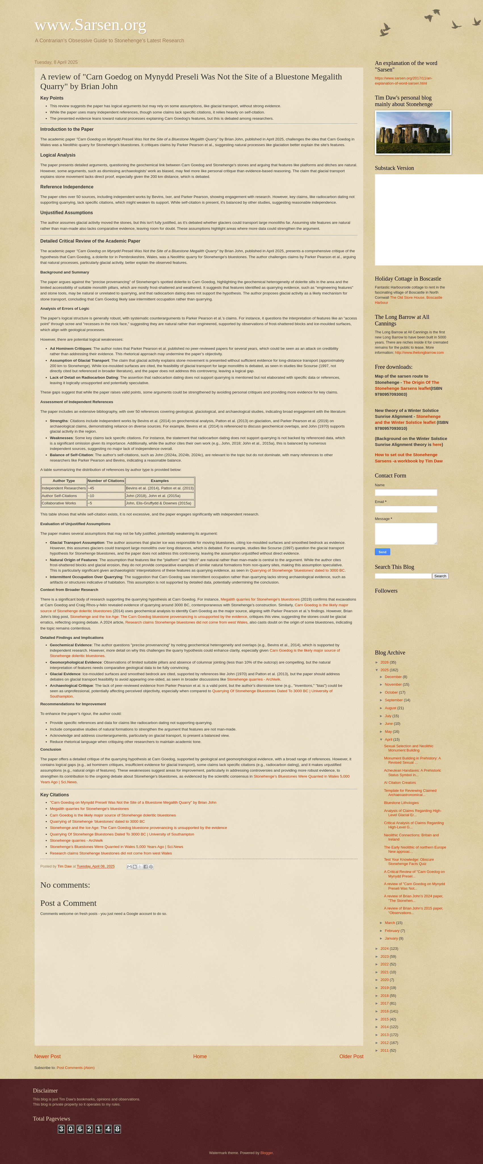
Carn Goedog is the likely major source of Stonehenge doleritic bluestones (113, 815)
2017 (385, 1003)
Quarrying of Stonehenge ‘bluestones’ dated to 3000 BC (297, 570)
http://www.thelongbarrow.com (419, 352)
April (389, 739)
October (392, 692)
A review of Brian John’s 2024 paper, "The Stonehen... (413, 898)
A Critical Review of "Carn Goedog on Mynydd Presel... (414, 874)
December (394, 677)
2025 (385, 670)
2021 (385, 972)
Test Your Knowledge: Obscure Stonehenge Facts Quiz (409, 861)
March (390, 923)
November (394, 684)
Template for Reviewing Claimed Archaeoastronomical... (410, 792)
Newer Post (47, 1056)
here (437, 444)
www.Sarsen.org (90, 24)
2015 (385, 1019)
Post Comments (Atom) (76, 1068)
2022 (385, 964)
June (389, 723)
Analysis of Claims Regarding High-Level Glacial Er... (413, 813)
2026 (385, 662)
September (394, 700)
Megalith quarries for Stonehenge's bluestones (260, 599)
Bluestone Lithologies (401, 803)
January (392, 938)
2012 (385, 1043)
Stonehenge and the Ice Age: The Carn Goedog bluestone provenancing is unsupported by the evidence (158, 616)
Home (200, 1056)
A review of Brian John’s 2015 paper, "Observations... (413, 910)
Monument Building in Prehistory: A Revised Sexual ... (412, 760)
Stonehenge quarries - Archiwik (253, 679)
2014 (385, 1027)
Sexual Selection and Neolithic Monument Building (408, 748)
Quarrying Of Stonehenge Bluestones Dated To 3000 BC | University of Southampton (122, 834)
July (388, 716)
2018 (385, 995)
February (392, 931)
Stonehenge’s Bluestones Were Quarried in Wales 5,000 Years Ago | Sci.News (116, 847)
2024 (385, 948)
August (391, 708)
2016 (385, 1011)
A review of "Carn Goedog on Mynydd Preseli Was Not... (414, 886)
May (389, 731)
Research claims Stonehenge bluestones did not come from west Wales (186, 622)
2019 (385, 988)
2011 (385, 1050)
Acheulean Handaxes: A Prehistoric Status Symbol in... (412, 772)
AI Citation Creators (400, 782)
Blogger (267, 1153)
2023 (385, 956)
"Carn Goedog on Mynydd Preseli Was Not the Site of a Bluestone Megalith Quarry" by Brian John (133, 802)
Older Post (351, 1056)
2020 (385, 980)
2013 (385, 1035)
